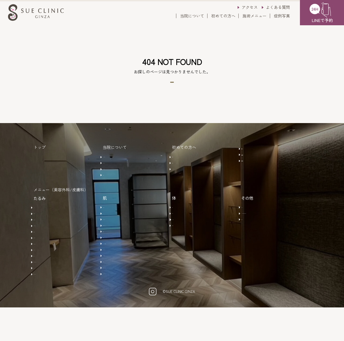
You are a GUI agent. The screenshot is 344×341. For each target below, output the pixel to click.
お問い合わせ (256, 172)
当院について (192, 16)
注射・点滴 (184, 245)
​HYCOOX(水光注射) (122, 267)
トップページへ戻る (172, 87)
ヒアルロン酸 (48, 260)
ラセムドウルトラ (121, 237)
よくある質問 (278, 7)
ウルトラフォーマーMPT (58, 290)
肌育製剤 (44, 252)
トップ (40, 157)
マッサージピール (121, 282)
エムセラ (182, 230)
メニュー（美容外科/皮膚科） (61, 205)
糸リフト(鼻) (47, 238)
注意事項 (182, 173)
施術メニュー (254, 16)
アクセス (250, 7)
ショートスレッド (52, 245)
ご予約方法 (184, 166)
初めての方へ (223, 16)
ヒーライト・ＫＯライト (127, 297)
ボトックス (46, 222)
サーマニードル (50, 267)
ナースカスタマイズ (54, 305)
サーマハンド (48, 297)
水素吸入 (252, 242)
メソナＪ (113, 260)
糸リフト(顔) (47, 230)
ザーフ (42, 282)
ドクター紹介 (117, 173)
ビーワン (113, 290)
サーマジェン (48, 275)
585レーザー (116, 222)
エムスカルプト (188, 237)
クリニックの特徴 (121, 166)
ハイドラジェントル (123, 275)
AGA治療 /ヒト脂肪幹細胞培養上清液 (275, 232)
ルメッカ (113, 230)
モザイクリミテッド (123, 245)
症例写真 (282, 16)
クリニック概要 (119, 181)
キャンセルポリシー (192, 181)
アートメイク (256, 222)
